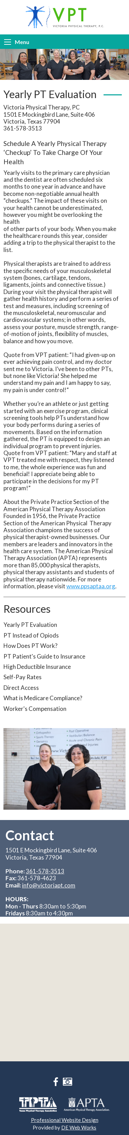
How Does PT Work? (30, 645)
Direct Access (21, 687)
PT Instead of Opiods (31, 635)
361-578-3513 (45, 871)
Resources (27, 608)
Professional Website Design (64, 1120)
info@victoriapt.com (48, 885)
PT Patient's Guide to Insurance (44, 656)
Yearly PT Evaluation (30, 624)
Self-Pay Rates (22, 677)
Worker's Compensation (34, 708)
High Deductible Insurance (37, 666)
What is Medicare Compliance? (42, 698)
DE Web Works (78, 1127)
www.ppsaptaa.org (90, 586)
